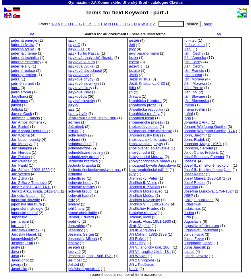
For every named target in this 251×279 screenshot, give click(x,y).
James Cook (21, 113)
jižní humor (193, 75)
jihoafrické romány (144, 113)
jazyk (72, 40)
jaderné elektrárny (26, 62)
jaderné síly (20, 66)
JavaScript (20, 260)
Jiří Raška (137, 238)
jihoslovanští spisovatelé (149, 148)
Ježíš (133, 75)
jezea (133, 57)
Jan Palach (20, 157)
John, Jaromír (195, 135)
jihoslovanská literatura (148, 139)
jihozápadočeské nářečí (149, 170)
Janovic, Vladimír (25, 195)
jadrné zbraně (22, 83)
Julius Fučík (194, 234)
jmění (188, 113)
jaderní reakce (23, 70)
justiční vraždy (196, 256)
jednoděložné (79, 148)
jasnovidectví (22, 238)
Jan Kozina (20, 135)
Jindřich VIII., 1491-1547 (149, 204)
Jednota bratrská (82, 165)
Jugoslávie (193, 221)
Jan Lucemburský (26, 139)
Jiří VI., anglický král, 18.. (150, 251)
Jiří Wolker (138, 256)
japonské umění (24, 213)
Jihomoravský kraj (144, 135)
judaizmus (192, 208)
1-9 (54, 24)
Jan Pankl (19, 165)
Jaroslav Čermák (25, 230)
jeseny (73, 243)
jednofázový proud (83, 157)
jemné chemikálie (82, 213)
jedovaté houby (80, 182)
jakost (16, 105)
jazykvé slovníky (81, 101)
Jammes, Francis (25, 118)
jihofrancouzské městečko (150, 131)
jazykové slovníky (82, 83)
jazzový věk (77, 113)
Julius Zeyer (194, 238)
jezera (134, 62)
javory (16, 264)
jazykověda (77, 96)
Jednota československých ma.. (94, 170)
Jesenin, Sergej (81, 234)
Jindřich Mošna (141, 195)
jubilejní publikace (199, 200)
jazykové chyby (80, 79)
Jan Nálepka (21, 148)
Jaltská (17, 109)
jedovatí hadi (78, 195)
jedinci (73, 131)
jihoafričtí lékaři (141, 118)
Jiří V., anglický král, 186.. (150, 247)
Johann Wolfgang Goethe (205, 126)
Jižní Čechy (193, 66)
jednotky (75, 174)
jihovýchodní (139, 152)
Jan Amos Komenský (28, 122)
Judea (189, 213)
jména (189, 105)
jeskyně (74, 251)
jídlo (132, 88)
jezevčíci (136, 66)
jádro (15, 88)
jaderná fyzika (22, 49)
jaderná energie (24, 40)
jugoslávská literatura (201, 226)
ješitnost (75, 260)
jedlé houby (77, 135)
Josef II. (190, 161)
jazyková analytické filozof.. (90, 57)
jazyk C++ (76, 49)
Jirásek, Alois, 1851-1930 (150, 221)
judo (187, 217)
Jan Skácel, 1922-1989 (30, 170)
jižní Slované (194, 96)
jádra (15, 79)
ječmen (74, 122)
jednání (74, 139)
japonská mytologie (27, 208)
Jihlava (135, 96)
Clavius (176, 2)
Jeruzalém (76, 226)
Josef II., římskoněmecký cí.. (207, 165)
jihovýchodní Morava (146, 157)
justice (189, 251)
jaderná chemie (24, 53)
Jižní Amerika (195, 57)
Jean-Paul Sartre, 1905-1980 (92, 118)
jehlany (74, 204)
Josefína (191, 187)
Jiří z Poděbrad (141, 264)
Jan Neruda (21, 152)
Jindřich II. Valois (143, 182)
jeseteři (74, 247)
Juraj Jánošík (195, 247)
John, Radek (194, 139)
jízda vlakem (194, 45)
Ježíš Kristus (139, 79)
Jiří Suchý (137, 243)
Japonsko (19, 217)
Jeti (132, 45)
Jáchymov (19, 101)
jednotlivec (77, 178)
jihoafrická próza (142, 105)
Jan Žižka (19, 178)
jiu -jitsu (190, 40)
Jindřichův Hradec (144, 208)
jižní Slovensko (196, 101)
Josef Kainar (194, 174)
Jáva (15, 256)
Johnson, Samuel (198, 148)
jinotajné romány (143, 213)
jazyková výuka (80, 66)
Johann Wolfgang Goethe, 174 (209, 131)
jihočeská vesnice (144, 126)
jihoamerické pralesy (146, 122)
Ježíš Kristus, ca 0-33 (147, 83)
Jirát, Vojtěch (139, 226)
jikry (132, 174)
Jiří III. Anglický (141, 230)
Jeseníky (75, 230)
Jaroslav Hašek (24, 234)
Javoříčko (19, 269)
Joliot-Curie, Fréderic (201, 152)
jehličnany (76, 208)
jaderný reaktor (23, 75)
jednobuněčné (79, 144)
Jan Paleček (21, 161)
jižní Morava (194, 79)
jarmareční (20, 221)
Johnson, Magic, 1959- (203, 144)
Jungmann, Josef (198, 243)
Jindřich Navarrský (144, 200)
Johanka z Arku (197, 122)
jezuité (134, 70)
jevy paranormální (144, 53)
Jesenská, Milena (82, 238)
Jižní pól (191, 92)
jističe (133, 269)
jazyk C (74, 45)
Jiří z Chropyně (141, 260)
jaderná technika (25, 57)
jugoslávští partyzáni (201, 230)
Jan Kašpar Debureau (29, 131)
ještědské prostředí (84, 269)
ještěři (134, 40)
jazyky (73, 105)
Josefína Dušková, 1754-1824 (209, 191)
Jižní (188, 49)
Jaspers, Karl (22, 243)
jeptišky (74, 221)
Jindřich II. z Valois (144, 187)
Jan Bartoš (20, 126)
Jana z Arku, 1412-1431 (31, 187)
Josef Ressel (194, 182)
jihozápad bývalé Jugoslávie (152, 165)
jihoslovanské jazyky (146, 144)
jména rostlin (194, 109)
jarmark (17, 226)
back (208, 24)
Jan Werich (20, 174)
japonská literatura (26, 204)
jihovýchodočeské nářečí (149, 161)
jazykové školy (80, 88)
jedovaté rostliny (81, 187)
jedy (71, 200)
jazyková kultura (81, 62)
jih (131, 92)
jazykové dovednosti (85, 70)
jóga (187, 118)
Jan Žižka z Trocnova (29, 182)
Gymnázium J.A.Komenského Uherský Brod (107, 2)
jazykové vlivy (79, 92)
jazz (71, 109)
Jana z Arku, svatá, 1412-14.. (35, 191)
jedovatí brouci (80, 191)
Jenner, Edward (81, 217)
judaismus (192, 204)
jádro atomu (21, 92)
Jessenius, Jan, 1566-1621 (90, 256)
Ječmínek (76, 126)
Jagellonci (19, 96)
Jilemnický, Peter (143, 178)
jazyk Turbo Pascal (83, 53)
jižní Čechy (193, 53)
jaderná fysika (22, 45)
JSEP (188, 195)
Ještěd (73, 264)
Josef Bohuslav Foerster (204, 157)
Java (15, 251)
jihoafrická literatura (145, 101)
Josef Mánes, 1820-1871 (204, 178)
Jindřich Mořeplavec (146, 191)
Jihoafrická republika (146, 109)
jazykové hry (78, 75)
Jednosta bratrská (83, 161)
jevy (132, 49)
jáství (15, 247)
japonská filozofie (25, 200)
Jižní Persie (193, 88)
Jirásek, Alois (140, 217)
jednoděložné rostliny (85, 152)
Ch (89, 24)
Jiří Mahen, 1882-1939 (148, 234)
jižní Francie (194, 70)
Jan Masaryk (21, 144)
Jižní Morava (194, 83)
